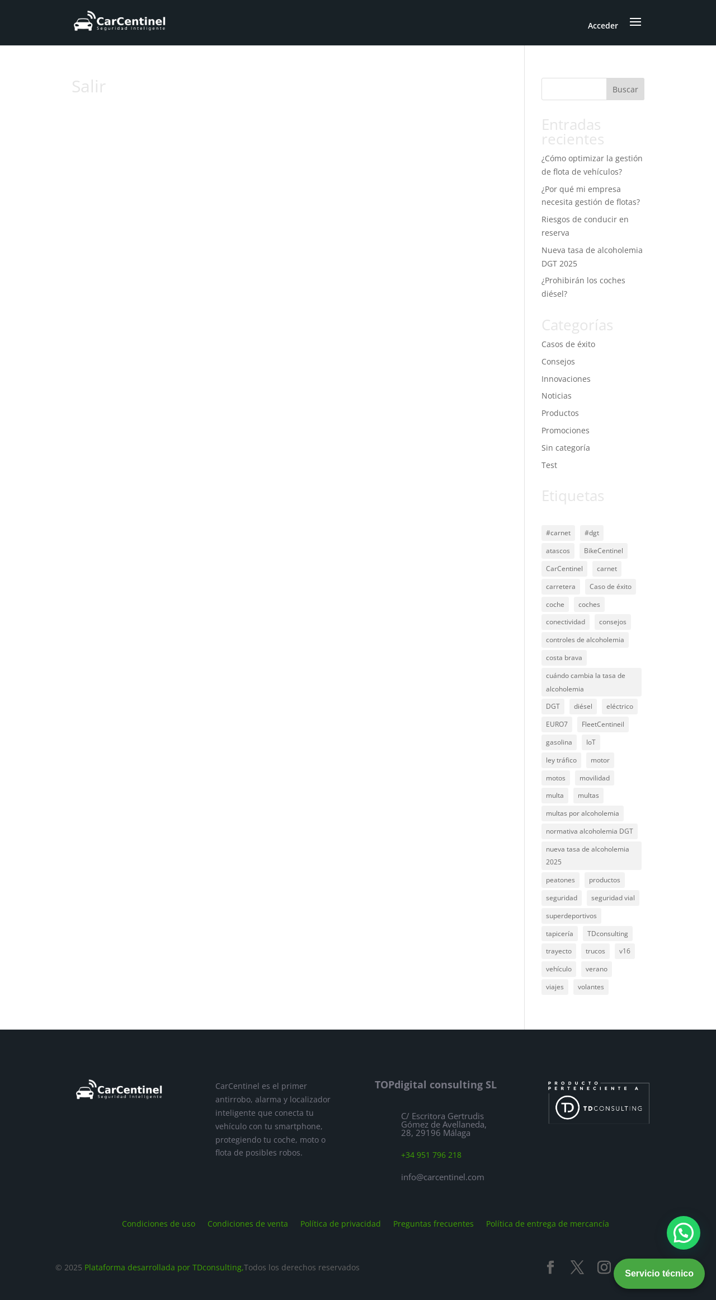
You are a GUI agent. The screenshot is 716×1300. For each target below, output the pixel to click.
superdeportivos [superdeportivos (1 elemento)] (571, 915)
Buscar (625, 89)
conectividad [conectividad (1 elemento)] (565, 621)
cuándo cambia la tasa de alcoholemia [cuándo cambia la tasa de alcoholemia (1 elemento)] (585, 682)
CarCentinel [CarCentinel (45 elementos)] (564, 568)
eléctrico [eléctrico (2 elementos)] (619, 706)
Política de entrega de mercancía (547, 1223)
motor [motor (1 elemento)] (600, 760)
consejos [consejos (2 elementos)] (612, 621)
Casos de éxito (568, 344)
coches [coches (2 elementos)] (589, 604)
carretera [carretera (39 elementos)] (561, 586)
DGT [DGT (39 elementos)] (553, 706)
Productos (560, 413)
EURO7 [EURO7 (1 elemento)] (557, 724)
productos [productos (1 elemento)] (604, 880)
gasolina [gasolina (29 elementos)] (559, 742)
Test (549, 465)
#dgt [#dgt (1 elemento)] (592, 532)
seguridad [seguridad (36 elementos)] (561, 897)
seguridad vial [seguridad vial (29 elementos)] (613, 897)
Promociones (565, 430)
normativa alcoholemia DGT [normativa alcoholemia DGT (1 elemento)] (589, 831)
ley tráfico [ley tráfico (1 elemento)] (561, 760)
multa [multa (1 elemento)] (555, 795)
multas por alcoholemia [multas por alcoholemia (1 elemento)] (582, 813)
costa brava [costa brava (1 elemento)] (564, 657)
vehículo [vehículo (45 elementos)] (559, 969)
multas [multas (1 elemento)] (588, 795)
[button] (683, 1233)
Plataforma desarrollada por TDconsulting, (164, 1267)
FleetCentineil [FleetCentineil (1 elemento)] (603, 724)
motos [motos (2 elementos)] (556, 778)
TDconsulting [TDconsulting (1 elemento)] (607, 933)
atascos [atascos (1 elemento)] (558, 550)
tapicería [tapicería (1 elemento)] (559, 933)
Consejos (558, 361)
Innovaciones (566, 378)
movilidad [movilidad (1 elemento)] (595, 778)
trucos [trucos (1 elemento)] (595, 951)
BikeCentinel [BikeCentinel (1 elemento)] (603, 550)
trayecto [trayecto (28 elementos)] (559, 951)
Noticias (556, 395)
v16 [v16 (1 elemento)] (624, 951)
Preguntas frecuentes (433, 1223)
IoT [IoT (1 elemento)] (591, 742)
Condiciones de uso (158, 1223)
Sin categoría (565, 447)
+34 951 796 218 (431, 1154)
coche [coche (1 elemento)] (555, 604)
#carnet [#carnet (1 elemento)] (558, 532)
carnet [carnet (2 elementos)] (607, 568)
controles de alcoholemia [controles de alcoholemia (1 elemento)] (585, 639)
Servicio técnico (659, 1273)
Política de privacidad (340, 1223)
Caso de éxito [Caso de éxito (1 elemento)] (611, 586)
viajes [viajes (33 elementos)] (555, 987)
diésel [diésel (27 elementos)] (583, 706)
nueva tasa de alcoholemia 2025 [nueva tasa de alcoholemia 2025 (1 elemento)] (587, 855)
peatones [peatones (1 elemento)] (560, 880)
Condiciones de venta (248, 1223)
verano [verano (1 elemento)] (596, 969)
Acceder (603, 25)
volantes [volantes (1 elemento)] (591, 987)
